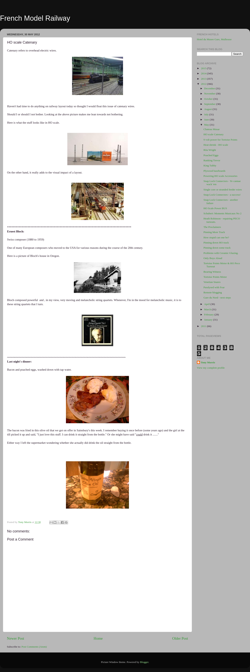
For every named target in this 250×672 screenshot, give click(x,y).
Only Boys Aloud (213, 258)
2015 (204, 68)
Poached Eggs (211, 155)
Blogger (144, 662)
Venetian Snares (212, 282)
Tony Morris (208, 362)
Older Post (180, 638)
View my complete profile (211, 367)
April (207, 304)
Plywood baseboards (214, 170)
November (210, 93)
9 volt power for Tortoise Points (220, 139)
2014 (204, 73)
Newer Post (15, 638)
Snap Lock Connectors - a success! (222, 194)
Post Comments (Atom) (34, 646)
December (210, 88)
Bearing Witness (212, 271)
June (207, 119)
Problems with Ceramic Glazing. (221, 253)
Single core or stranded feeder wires (223, 189)
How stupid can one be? (216, 237)
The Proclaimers (212, 227)
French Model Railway (35, 18)
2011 (204, 326)
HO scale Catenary (214, 134)
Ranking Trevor (212, 160)
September (210, 104)
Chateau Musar (212, 129)
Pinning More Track (214, 232)
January (208, 319)
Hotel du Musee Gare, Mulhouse (214, 39)
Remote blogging (213, 292)
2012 (204, 83)
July (206, 114)
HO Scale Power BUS (215, 208)
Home (98, 638)
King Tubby (210, 165)
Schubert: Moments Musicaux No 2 (223, 213)
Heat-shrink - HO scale (216, 144)
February (209, 314)
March (208, 309)
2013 (204, 78)
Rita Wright (210, 149)
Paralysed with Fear (214, 287)
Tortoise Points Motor (215, 276)
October (208, 98)
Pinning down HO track (216, 242)
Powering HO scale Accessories (220, 175)
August (208, 109)
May (207, 124)
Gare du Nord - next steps (217, 297)
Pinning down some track (217, 247)
